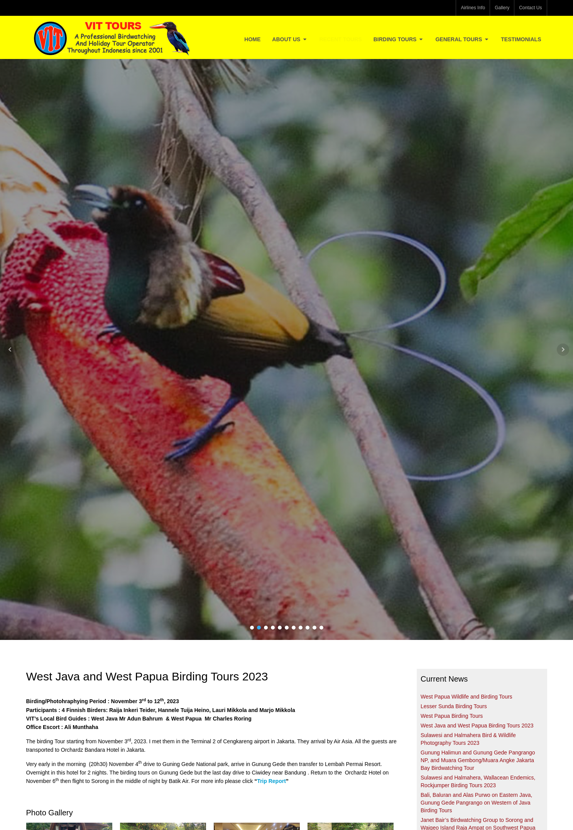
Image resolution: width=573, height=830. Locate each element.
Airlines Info (473, 7)
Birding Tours (399, 39)
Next (563, 349)
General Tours (462, 39)
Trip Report (271, 781)
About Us (290, 39)
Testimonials (521, 39)
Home (252, 39)
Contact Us (530, 7)
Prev (10, 349)
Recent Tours (340, 39)
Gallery (502, 7)
